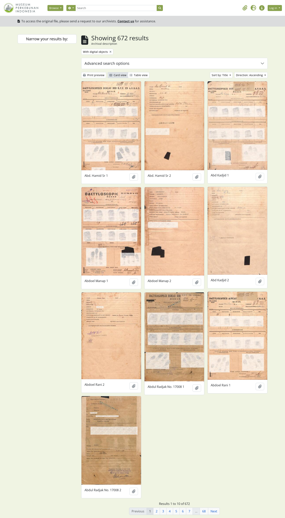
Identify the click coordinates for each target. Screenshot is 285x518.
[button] (245, 8)
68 (204, 511)
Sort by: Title (220, 75)
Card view (117, 75)
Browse (54, 8)
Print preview (93, 75)
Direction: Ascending (250, 75)
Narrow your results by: (47, 38)
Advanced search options (107, 63)
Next (214, 511)
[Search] (116, 8)
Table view (139, 75)
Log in (273, 8)
